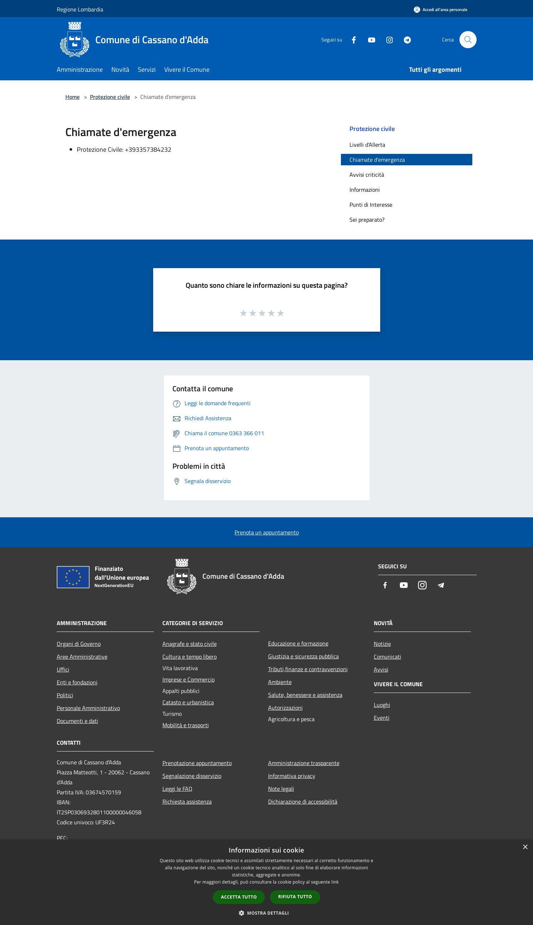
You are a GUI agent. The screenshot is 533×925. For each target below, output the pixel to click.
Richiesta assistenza (187, 801)
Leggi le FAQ (177, 788)
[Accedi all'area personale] (440, 9)
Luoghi (382, 704)
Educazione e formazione (298, 643)
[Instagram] (386, 39)
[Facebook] (351, 39)
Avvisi (381, 669)
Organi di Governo (79, 643)
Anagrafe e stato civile (189, 643)
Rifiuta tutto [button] (295, 897)
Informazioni (365, 189)
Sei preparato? (367, 219)
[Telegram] (404, 39)
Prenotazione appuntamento (197, 763)
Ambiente (280, 682)
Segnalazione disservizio (191, 775)
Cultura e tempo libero (189, 656)
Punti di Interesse (371, 204)
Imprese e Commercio (188, 679)
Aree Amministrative (82, 656)
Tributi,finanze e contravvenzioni (308, 669)
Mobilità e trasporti (185, 725)
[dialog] (266, 882)
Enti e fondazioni (77, 682)
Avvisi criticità (367, 174)
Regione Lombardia (80, 9)
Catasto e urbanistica (188, 702)
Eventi (381, 717)
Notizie (382, 643)
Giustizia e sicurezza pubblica (303, 656)
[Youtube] (369, 39)
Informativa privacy (291, 775)
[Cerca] (468, 39)
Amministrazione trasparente (304, 763)
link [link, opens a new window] (335, 882)
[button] (266, 912)
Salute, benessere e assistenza (305, 694)
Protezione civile (110, 96)
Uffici (63, 669)
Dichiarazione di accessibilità (302, 801)
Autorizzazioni (285, 707)
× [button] (525, 847)
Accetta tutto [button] (239, 897)
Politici (65, 695)
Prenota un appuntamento (267, 532)
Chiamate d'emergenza (377, 159)
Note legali (281, 788)
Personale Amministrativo (88, 708)
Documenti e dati (77, 721)
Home (72, 96)
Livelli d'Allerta (367, 144)
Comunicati (387, 656)
